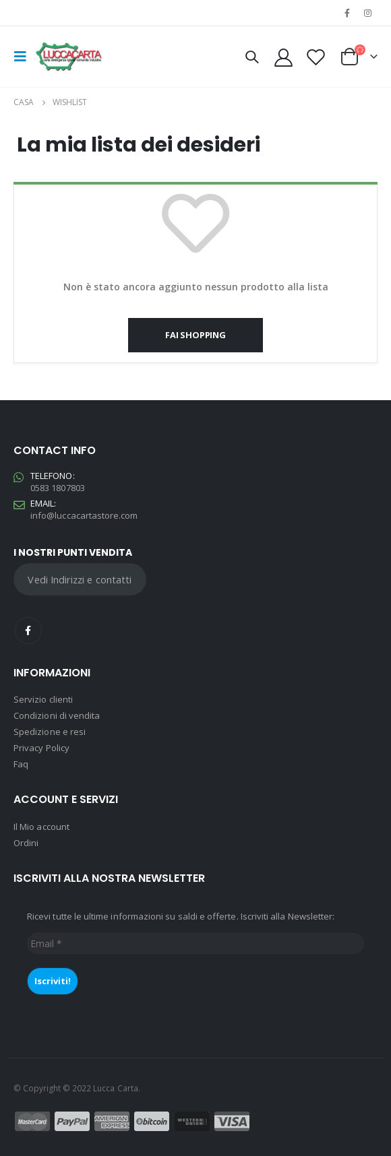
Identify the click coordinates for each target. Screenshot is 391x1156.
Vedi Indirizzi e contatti (79, 579)
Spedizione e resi (49, 732)
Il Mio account (41, 827)
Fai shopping (195, 335)
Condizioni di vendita (56, 715)
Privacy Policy (41, 748)
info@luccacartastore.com (84, 515)
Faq (20, 764)
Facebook (28, 630)
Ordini (25, 843)
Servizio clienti (43, 699)
